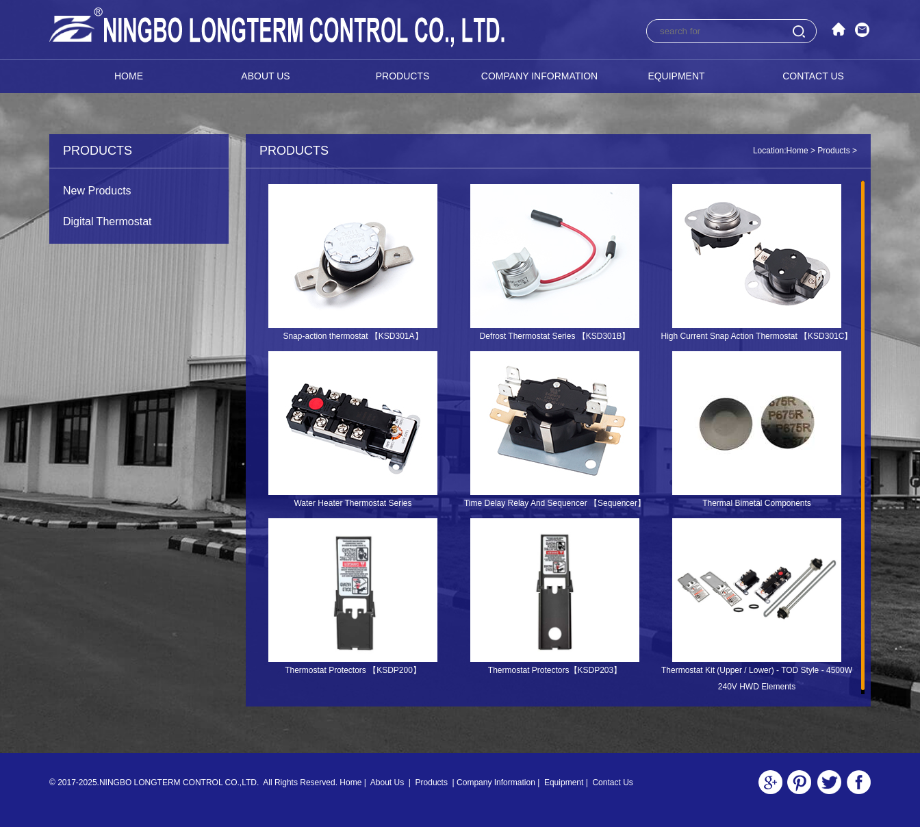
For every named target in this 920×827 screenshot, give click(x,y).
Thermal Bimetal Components (756, 503)
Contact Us (813, 76)
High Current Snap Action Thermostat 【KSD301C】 (757, 336)
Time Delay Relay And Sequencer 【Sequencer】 (555, 503)
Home (128, 76)
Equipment (676, 76)
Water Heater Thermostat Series (352, 503)
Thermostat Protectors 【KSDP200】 (353, 670)
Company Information (539, 76)
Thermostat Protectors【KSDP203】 (555, 670)
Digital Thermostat (107, 221)
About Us (265, 76)
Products (403, 76)
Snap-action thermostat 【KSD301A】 (352, 336)
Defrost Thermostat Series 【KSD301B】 (555, 336)
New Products (97, 190)
